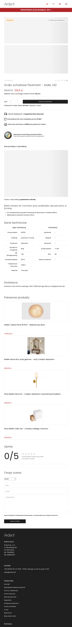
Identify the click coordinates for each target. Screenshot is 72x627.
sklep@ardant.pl (10, 552)
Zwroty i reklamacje (11, 571)
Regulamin (7, 580)
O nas (6, 590)
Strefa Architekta (10, 587)
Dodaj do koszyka (45, 80)
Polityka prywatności (11, 583)
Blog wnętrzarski (10, 596)
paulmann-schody (28, 178)
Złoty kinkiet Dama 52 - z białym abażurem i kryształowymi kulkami (32, 374)
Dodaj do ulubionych (57, 20)
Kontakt (7, 564)
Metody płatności (10, 577)
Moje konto (8, 593)
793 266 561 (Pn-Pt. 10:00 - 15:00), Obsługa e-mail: (21, 549)
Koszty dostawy (9, 574)
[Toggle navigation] (66, 4)
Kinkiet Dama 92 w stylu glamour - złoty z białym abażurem (29, 339)
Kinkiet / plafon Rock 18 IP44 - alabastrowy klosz (24, 304)
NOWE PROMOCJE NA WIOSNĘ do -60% (35, 10)
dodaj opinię (14, 501)
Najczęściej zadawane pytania (14, 568)
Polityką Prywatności (51, 495)
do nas (25, 84)
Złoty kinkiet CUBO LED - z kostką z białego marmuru (25, 409)
